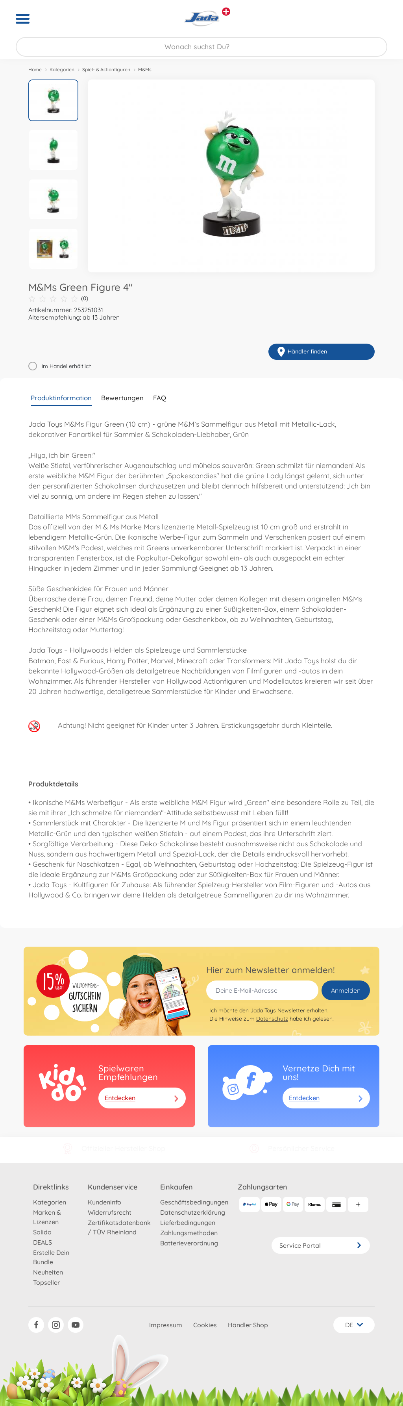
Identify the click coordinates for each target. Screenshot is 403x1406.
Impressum (165, 1325)
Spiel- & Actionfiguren (106, 69)
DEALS (42, 1242)
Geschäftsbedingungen (194, 1202)
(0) (58, 298)
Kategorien (62, 69)
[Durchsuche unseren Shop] (201, 47)
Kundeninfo (104, 1202)
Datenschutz (272, 1018)
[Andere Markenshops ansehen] (226, 11)
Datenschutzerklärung (192, 1212)
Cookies (205, 1325)
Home (35, 69)
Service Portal (320, 1245)
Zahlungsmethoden (189, 1233)
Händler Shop (248, 1325)
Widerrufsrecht (109, 1212)
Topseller (46, 1282)
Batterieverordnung (189, 1243)
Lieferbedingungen (187, 1223)
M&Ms (145, 69)
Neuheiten (48, 1272)
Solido (42, 1232)
